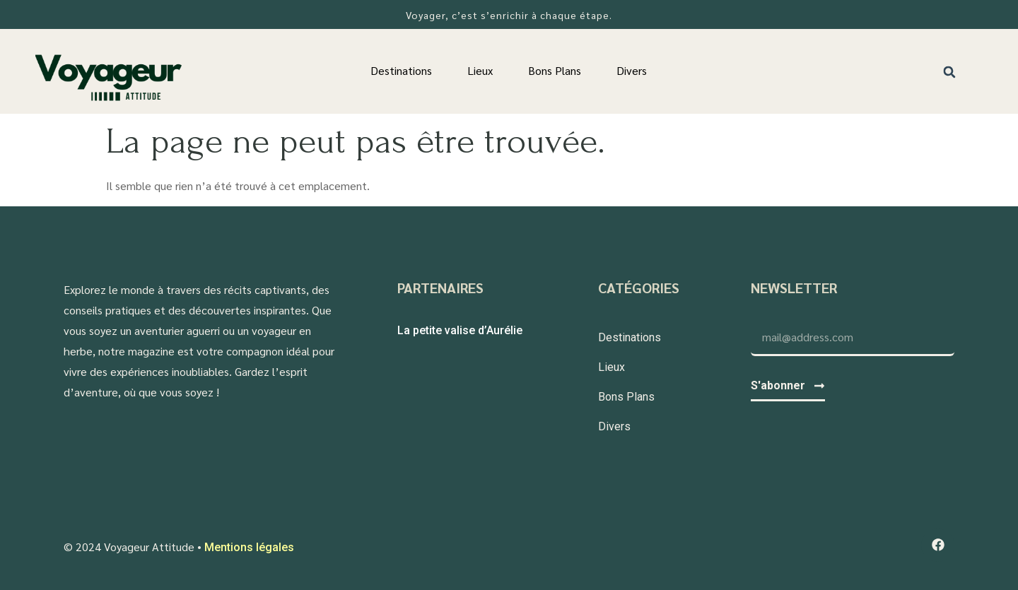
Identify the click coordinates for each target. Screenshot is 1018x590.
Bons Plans (554, 70)
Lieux (480, 70)
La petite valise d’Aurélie (459, 330)
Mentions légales (249, 547)
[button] (950, 72)
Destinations (401, 70)
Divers (631, 70)
